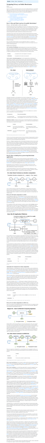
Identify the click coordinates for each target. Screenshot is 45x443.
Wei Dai (8, 1)
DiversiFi (35, 99)
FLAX (18, 281)
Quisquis (26, 162)
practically (32, 388)
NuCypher (17, 392)
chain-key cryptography (26, 374)
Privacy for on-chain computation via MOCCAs (17, 20)
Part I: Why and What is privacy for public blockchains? (16, 13)
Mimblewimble (9, 162)
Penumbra (32, 382)
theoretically (27, 388)
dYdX (32, 99)
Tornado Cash (12, 270)
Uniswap (34, 66)
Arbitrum (15, 104)
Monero (8, 159)
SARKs (36, 200)
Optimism (18, 104)
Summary (9, 21)
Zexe (14, 211)
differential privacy (33, 384)
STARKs (14, 103)
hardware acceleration (28, 389)
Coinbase (33, 97)
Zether (33, 162)
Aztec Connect (9, 276)
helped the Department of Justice (13, 151)
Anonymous (30, 162)
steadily (20, 388)
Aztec (21, 104)
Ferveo (9, 374)
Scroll (24, 104)
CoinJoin (8, 270)
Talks (16, 1)
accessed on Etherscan (32, 36)
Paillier (30, 377)
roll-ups (12, 104)
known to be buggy (11, 365)
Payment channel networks (28, 103)
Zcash (28, 66)
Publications (20, 1)
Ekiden (25, 363)
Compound (11, 67)
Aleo (33, 210)
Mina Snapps (29, 210)
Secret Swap (32, 364)
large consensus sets (33, 371)
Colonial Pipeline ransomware (21, 272)
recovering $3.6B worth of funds (24, 151)
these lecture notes (22, 197)
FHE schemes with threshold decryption (25, 395)
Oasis (35, 363)
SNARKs (35, 199)
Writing (12, 1)
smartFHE (21, 392)
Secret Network (9, 364)
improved (22, 388)
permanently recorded (10, 36)
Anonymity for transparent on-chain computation (17, 19)
